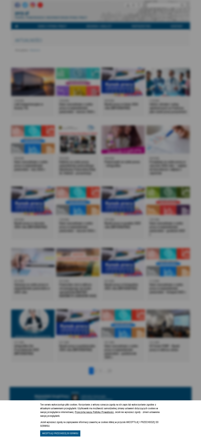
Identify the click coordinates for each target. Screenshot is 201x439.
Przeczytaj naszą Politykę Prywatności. (94, 412)
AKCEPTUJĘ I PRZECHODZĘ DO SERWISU (60, 433)
